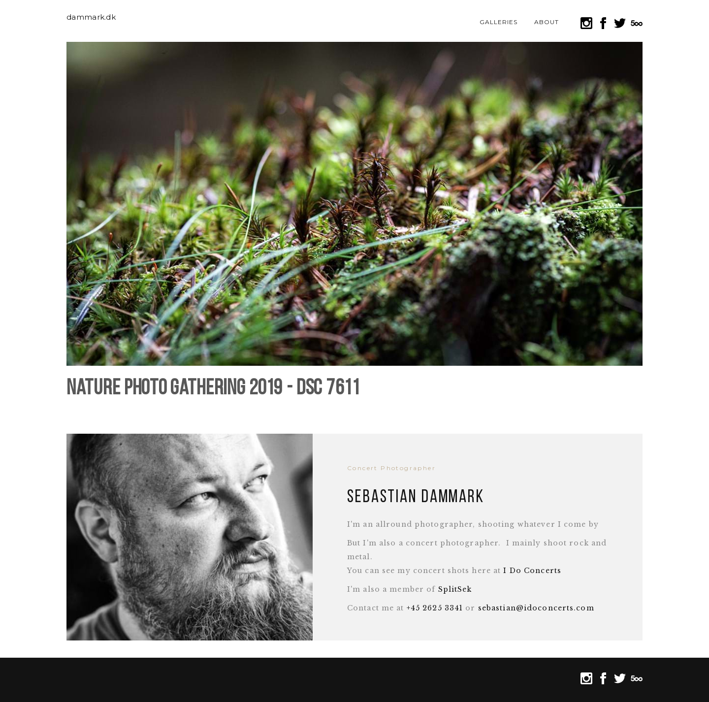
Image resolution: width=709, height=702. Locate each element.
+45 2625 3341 (435, 608)
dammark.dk (91, 17)
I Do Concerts (532, 570)
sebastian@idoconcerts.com (536, 608)
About (546, 22)
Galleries (498, 22)
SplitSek (455, 589)
